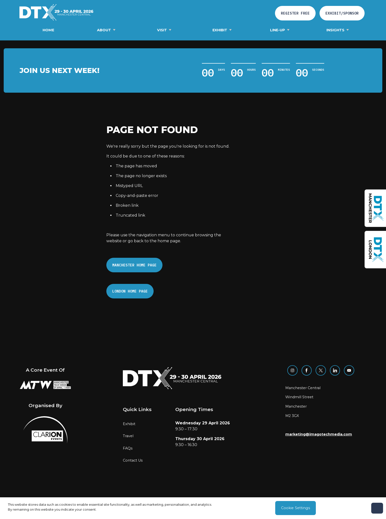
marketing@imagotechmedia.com (318, 434)
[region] (193, 508)
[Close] (377, 508)
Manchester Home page (134, 265)
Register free (295, 13)
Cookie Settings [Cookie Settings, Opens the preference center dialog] (295, 508)
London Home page (130, 291)
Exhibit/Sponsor (342, 13)
